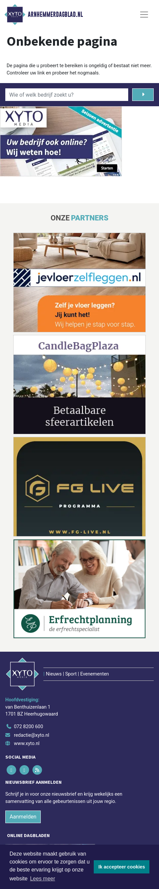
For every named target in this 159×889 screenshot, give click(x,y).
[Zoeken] (143, 94)
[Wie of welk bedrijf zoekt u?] (66, 94)
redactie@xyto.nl (31, 735)
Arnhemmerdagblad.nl (55, 14)
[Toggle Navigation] (144, 15)
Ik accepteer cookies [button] (121, 866)
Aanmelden (23, 817)
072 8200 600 (28, 726)
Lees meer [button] (42, 878)
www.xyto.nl (26, 743)
